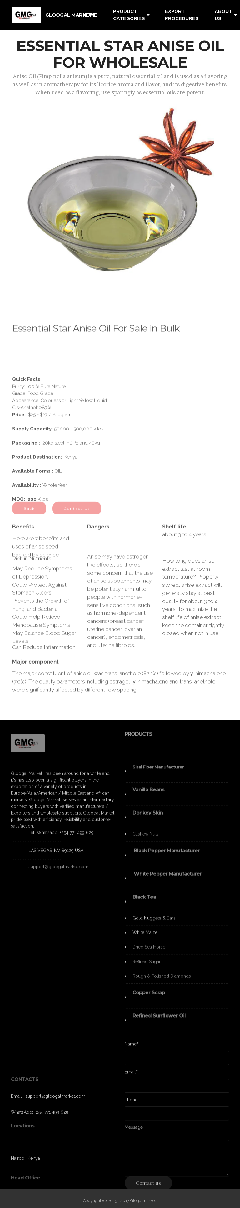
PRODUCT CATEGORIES (129, 14)
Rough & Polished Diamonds (161, 980)
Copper (142, 999)
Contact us (148, 1187)
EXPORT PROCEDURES (182, 14)
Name (131, 1046)
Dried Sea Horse (148, 951)
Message (134, 1129)
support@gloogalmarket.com (58, 869)
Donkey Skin (147, 820)
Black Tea (144, 904)
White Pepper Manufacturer (167, 881)
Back (29, 512)
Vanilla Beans (148, 797)
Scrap (158, 999)
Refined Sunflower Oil (159, 1023)
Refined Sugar (147, 965)
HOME (90, 15)
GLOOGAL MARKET (68, 15)
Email (130, 1074)
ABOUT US (223, 14)
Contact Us (77, 512)
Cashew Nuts (146, 838)
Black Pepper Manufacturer (166, 858)
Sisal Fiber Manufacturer (158, 774)
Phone (131, 1101)
